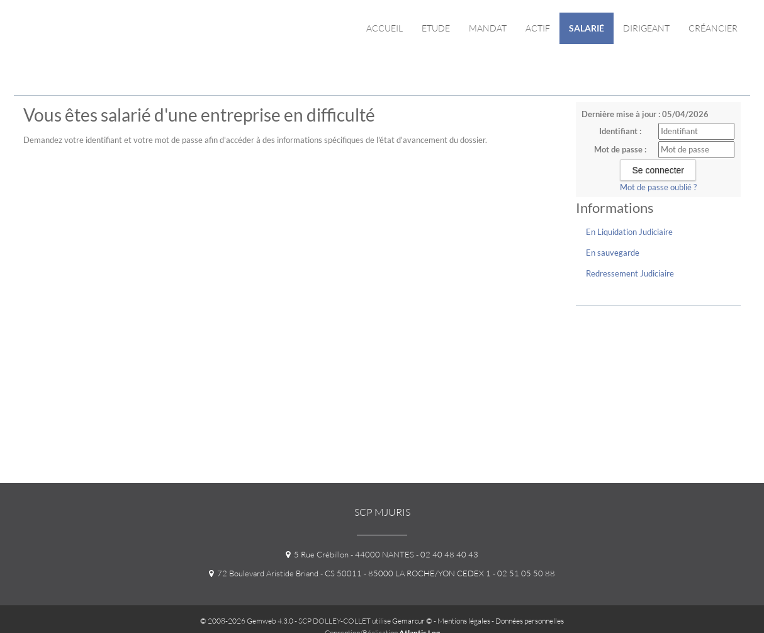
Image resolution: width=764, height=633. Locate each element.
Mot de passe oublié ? (658, 187)
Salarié (586, 28)
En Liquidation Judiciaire (629, 232)
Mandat (488, 28)
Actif (537, 28)
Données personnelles (529, 620)
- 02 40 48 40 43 (446, 554)
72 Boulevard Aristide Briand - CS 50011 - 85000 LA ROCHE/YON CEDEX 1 (350, 573)
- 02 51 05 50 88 (523, 573)
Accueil (384, 28)
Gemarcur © (412, 620)
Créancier (713, 28)
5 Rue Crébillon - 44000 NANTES (350, 554)
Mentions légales (463, 620)
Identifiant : (620, 131)
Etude (436, 28)
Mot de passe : (620, 149)
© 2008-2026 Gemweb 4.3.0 (246, 620)
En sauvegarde (612, 253)
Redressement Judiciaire (630, 273)
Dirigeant (646, 28)
